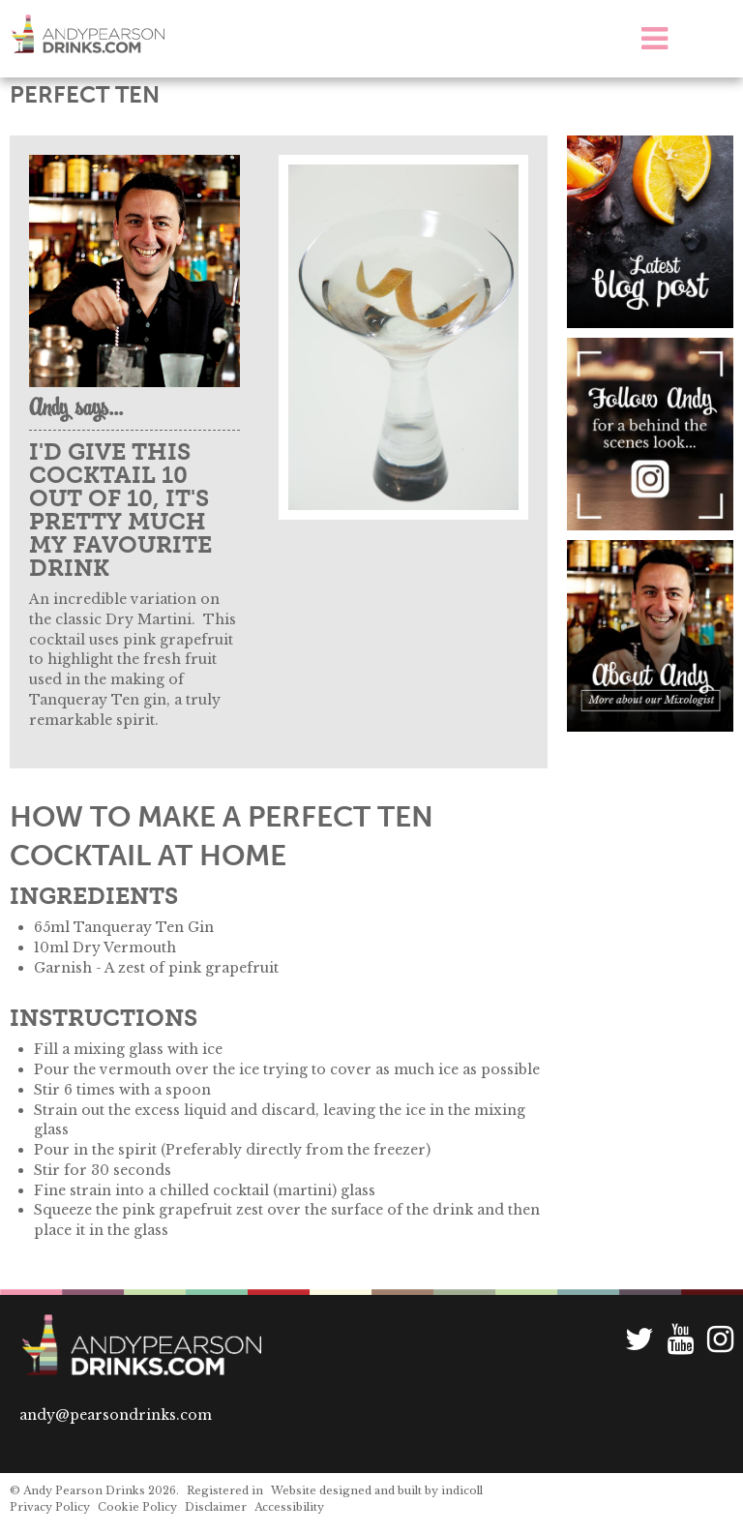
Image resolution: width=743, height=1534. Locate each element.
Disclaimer (216, 1507)
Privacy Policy (50, 1507)
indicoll (462, 1490)
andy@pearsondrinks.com (115, 1415)
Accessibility (289, 1507)
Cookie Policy (137, 1507)
